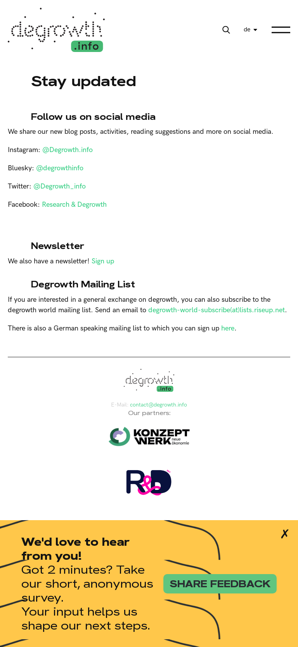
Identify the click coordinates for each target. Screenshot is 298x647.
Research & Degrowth (74, 205)
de (247, 29)
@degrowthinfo (59, 168)
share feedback (220, 583)
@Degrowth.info (67, 150)
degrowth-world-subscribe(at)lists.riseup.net (216, 310)
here (227, 328)
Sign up (103, 261)
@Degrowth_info (59, 186)
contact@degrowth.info (158, 404)
